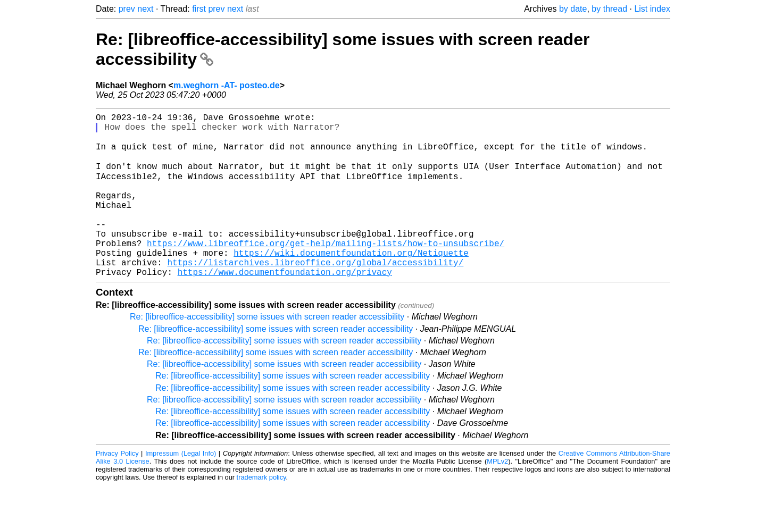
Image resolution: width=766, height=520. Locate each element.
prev (127, 8)
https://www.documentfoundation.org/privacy (285, 306)
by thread (609, 8)
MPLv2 (497, 496)
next (145, 8)
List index (652, 8)
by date (573, 8)
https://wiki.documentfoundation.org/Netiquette (351, 283)
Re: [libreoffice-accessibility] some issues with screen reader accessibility (267, 351)
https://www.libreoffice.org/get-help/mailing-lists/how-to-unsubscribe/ (325, 271)
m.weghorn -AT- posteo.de (226, 85)
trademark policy (261, 512)
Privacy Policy (117, 488)
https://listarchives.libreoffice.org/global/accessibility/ (315, 294)
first (199, 8)
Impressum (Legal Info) (180, 488)
